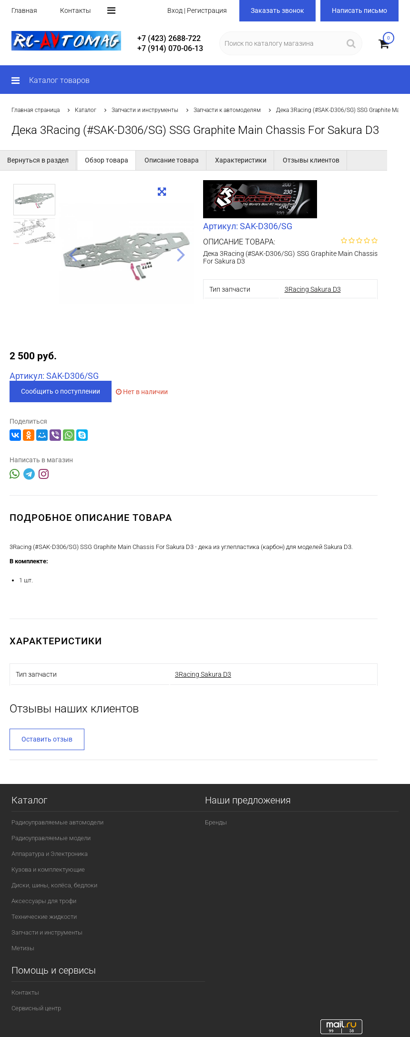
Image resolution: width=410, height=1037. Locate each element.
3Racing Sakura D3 (313, 289)
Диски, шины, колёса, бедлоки (54, 885)
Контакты (75, 10)
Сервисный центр (36, 1008)
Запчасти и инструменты (145, 110)
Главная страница (35, 110)
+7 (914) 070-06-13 (170, 48)
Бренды (216, 822)
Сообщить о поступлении (60, 391)
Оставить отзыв (46, 739)
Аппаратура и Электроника (49, 853)
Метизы (22, 948)
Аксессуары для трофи (43, 901)
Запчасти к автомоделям (227, 110)
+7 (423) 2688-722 (169, 38)
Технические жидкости (44, 916)
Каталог (85, 110)
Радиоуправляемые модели (51, 838)
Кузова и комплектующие (48, 869)
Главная (24, 10)
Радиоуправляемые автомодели (57, 822)
